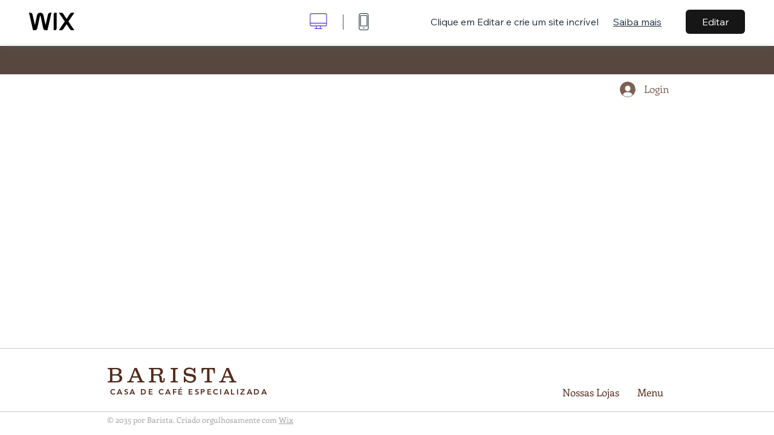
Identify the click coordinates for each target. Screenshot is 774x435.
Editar (715, 22)
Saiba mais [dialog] (637, 22)
